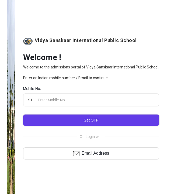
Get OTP (90, 120)
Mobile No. (32, 88)
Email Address (95, 153)
